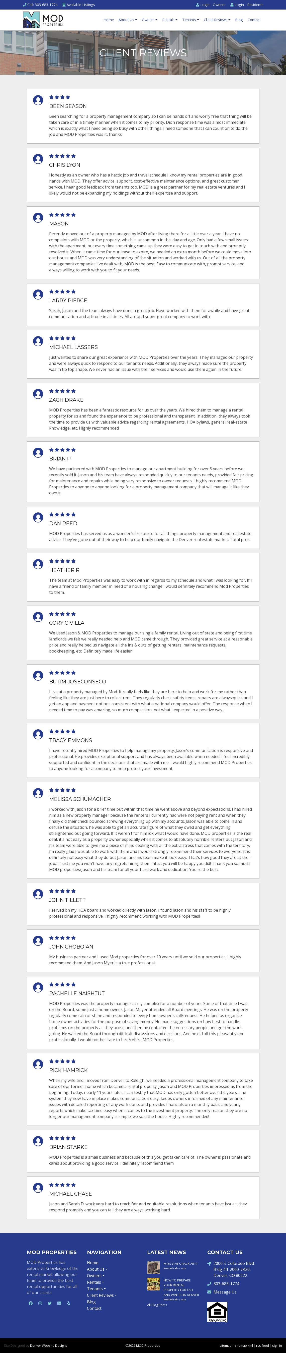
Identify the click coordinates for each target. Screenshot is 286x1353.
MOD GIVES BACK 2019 (180, 1263)
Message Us (222, 1292)
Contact (254, 19)
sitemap (226, 1345)
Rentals (168, 19)
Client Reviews (215, 19)
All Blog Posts (157, 1305)
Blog (239, 19)
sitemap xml (244, 1345)
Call (40, 4)
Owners (210, 4)
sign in (277, 1345)
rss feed (262, 1345)
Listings (78, 4)
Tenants (189, 19)
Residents (246, 4)
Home (109, 19)
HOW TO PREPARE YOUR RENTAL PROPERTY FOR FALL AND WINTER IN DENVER (181, 1287)
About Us (126, 19)
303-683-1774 (223, 1283)
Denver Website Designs (48, 1345)
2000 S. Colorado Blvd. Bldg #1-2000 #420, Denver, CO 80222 (231, 1269)
